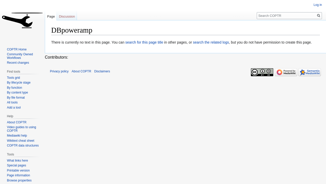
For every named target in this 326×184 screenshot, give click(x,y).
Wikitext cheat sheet (20, 140)
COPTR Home (16, 49)
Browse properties (19, 180)
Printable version (18, 170)
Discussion (67, 16)
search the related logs (211, 42)
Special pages (16, 165)
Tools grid (13, 78)
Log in (318, 5)
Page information (18, 175)
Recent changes (18, 62)
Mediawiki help (17, 135)
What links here (17, 160)
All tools (12, 102)
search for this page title (144, 42)
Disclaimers (102, 71)
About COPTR (16, 122)
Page (51, 16)
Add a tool (14, 107)
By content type (17, 92)
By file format (16, 97)
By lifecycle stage (19, 82)
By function (14, 87)
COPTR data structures (23, 145)
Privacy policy (59, 71)
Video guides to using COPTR (21, 129)
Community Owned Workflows (20, 56)
